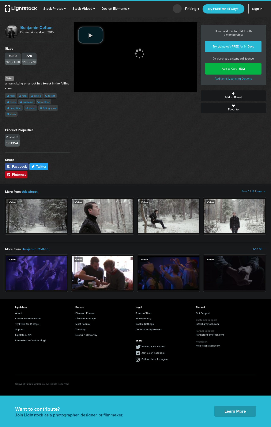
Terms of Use (143, 312)
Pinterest (16, 174)
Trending (80, 329)
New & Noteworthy (86, 334)
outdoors (26, 102)
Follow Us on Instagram (155, 358)
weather (43, 102)
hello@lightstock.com (208, 345)
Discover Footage (85, 318)
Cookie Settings (145, 323)
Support (19, 329)
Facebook (17, 166)
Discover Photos (84, 312)
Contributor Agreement (149, 329)
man (23, 96)
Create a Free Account (28, 318)
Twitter (39, 166)
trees (11, 102)
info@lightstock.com (207, 323)
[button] (55, 8)
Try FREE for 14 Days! (223, 8)
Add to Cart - (233, 69)
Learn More (235, 411)
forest (50, 96)
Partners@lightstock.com (210, 334)
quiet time (14, 108)
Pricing (192, 9)
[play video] (90, 35)
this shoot (29, 191)
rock (11, 96)
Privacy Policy (143, 318)
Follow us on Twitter (153, 346)
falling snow (48, 108)
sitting (36, 96)
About (18, 312)
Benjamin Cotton (36, 27)
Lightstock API (23, 334)
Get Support (203, 312)
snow (11, 114)
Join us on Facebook (153, 352)
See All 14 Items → (254, 191)
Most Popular (82, 323)
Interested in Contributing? (30, 340)
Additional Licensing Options (233, 78)
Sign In (257, 8)
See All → (259, 249)
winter (31, 108)
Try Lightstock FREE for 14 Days (233, 46)
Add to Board (233, 95)
